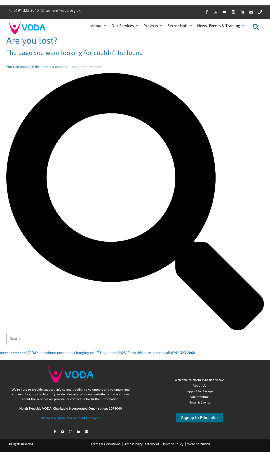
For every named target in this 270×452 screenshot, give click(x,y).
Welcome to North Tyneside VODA (199, 380)
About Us (199, 385)
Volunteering (199, 397)
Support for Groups (199, 391)
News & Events (199, 402)
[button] (99, 26)
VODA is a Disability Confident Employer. (70, 418)
